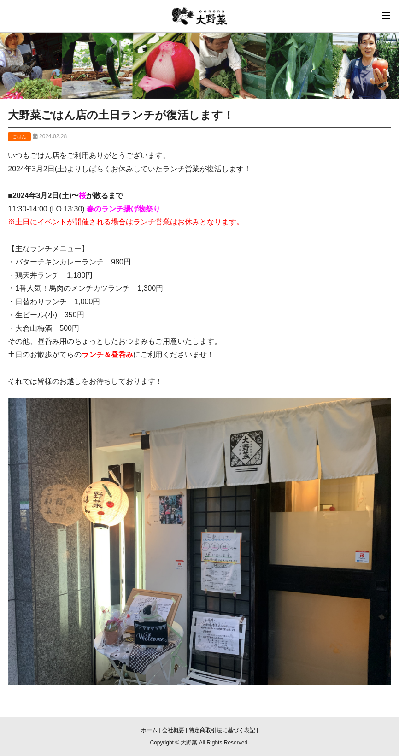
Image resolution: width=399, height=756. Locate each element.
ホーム (149, 730)
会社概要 (173, 730)
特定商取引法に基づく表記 (222, 730)
